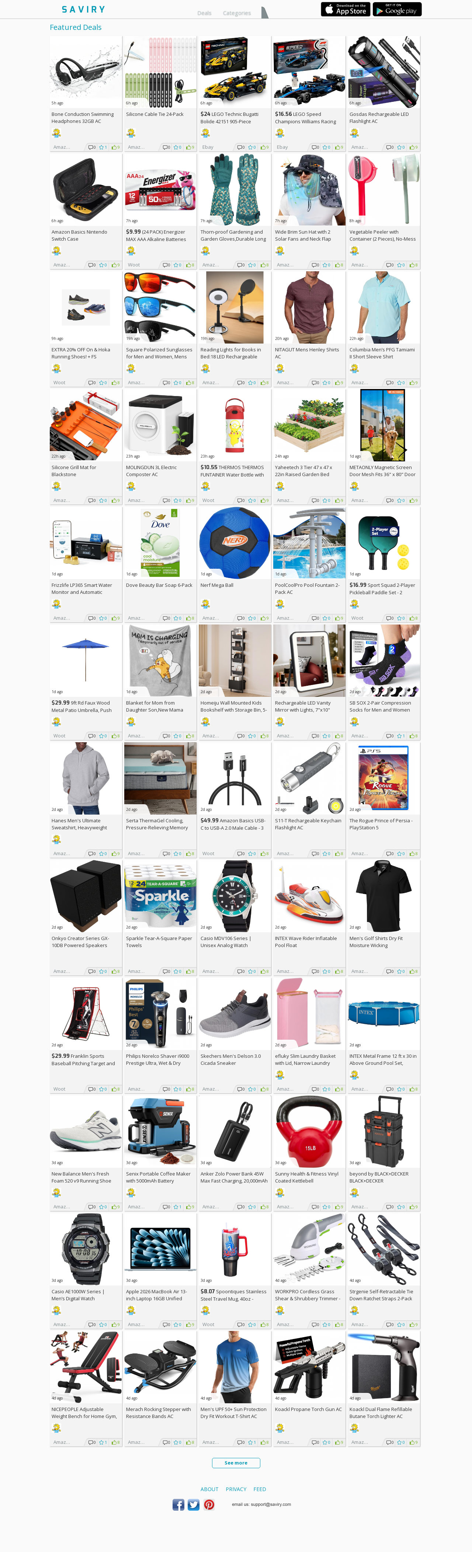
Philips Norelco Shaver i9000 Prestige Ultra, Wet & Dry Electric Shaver (157, 1063)
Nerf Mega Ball (217, 585)
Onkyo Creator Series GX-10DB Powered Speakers (80, 942)
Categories (237, 12)
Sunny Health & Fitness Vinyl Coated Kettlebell (307, 1177)
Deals (204, 12)
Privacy (236, 1489)
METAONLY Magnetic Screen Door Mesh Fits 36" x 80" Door (383, 471)
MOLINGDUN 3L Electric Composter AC (151, 471)
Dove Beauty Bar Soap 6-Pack (159, 585)
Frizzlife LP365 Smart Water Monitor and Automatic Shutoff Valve (82, 592)
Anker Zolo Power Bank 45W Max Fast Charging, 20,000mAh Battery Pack (234, 1180)
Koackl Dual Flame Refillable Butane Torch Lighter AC (381, 1412)
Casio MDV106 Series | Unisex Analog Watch (226, 942)
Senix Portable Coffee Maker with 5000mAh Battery (158, 1177)
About (210, 1489)
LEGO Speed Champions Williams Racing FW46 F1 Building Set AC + (305, 121)
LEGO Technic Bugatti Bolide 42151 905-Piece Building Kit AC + (229, 121)
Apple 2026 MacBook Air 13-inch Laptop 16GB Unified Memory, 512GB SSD (156, 1298)
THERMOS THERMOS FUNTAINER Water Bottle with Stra (232, 474)
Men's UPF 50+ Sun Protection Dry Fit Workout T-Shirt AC (234, 1412)
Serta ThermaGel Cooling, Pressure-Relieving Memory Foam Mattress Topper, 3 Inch (159, 827)
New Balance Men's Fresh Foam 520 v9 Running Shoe (81, 1177)
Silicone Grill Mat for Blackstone (74, 471)
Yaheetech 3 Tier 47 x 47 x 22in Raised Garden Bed (303, 471)
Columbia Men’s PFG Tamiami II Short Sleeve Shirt (382, 353)
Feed (259, 1489)
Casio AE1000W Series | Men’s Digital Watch (78, 1295)
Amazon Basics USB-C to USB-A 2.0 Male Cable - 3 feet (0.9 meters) (233, 827)
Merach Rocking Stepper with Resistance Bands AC (158, 1412)
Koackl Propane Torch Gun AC (308, 1409)
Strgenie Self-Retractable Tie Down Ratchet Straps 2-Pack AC (381, 1298)
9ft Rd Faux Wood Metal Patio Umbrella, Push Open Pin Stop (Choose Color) (85, 709)
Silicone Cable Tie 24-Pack (155, 114)
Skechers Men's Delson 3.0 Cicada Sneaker (231, 1059)
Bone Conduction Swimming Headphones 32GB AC (83, 117)
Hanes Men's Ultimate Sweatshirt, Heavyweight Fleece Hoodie (79, 827)
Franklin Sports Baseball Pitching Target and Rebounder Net (83, 1063)
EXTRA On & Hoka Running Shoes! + (81, 353)
